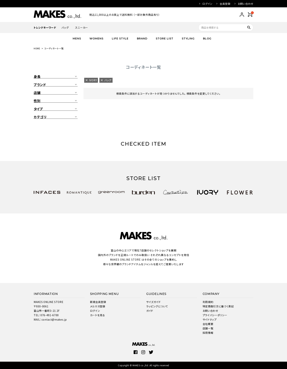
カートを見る (97, 315)
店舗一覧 (208, 328)
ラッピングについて (157, 306)
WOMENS (96, 38)
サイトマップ (210, 319)
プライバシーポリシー (215, 315)
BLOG (207, 38)
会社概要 (208, 324)
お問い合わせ (245, 3)
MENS (77, 38)
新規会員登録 (98, 302)
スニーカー (81, 27)
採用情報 (208, 333)
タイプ (38, 109)
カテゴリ (40, 117)
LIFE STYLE (120, 38)
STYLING (188, 38)
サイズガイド (153, 302)
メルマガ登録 (97, 306)
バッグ (65, 27)
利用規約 (208, 302)
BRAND (142, 38)
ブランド (40, 85)
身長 (37, 76)
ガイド (149, 311)
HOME (37, 48)
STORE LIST (164, 38)
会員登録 (225, 3)
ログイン (207, 3)
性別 (37, 101)
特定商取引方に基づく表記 (218, 306)
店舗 (37, 93)
